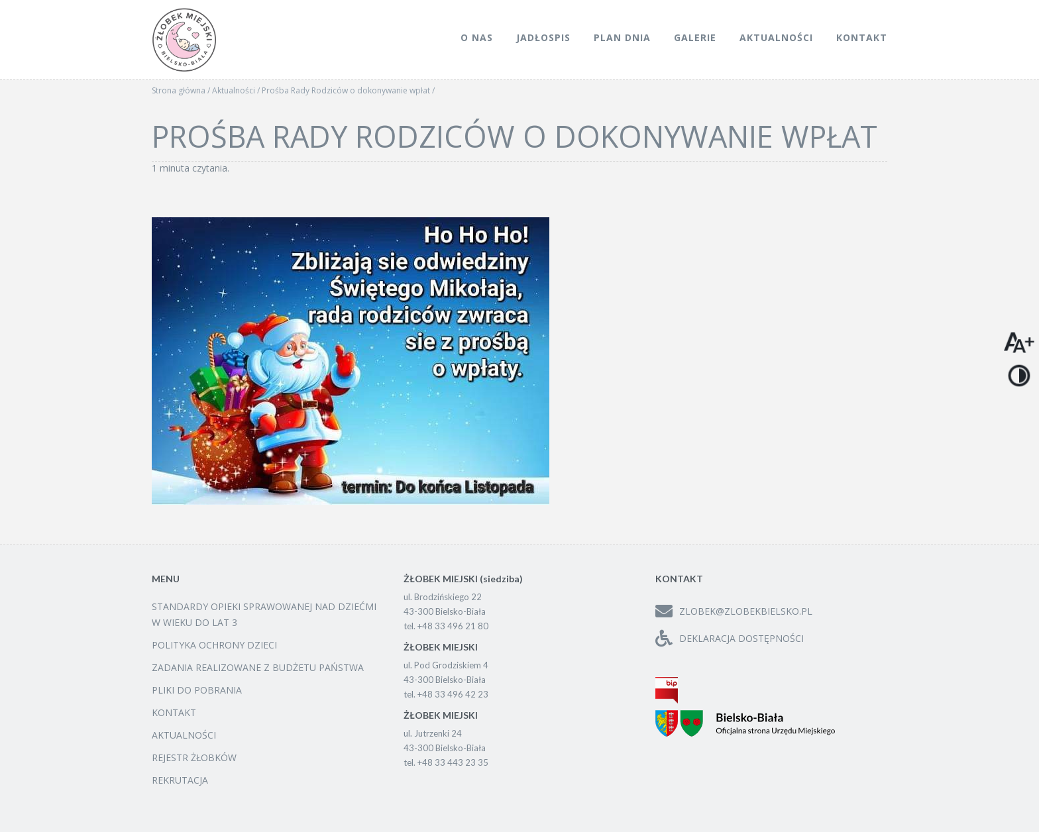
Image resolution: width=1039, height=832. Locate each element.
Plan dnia (622, 37)
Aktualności (776, 37)
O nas (477, 37)
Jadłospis (543, 37)
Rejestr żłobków (194, 757)
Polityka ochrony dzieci (214, 645)
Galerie (695, 37)
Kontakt (861, 37)
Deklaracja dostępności (729, 638)
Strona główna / (182, 90)
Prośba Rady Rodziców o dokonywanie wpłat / (348, 90)
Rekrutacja (180, 780)
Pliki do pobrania (197, 690)
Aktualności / (237, 90)
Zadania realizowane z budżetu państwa (258, 667)
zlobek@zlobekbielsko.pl (733, 611)
